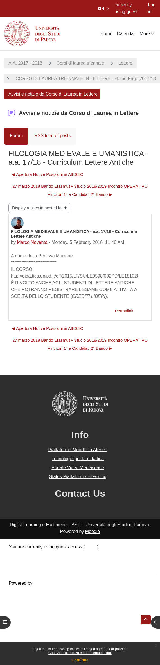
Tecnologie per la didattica (78, 458)
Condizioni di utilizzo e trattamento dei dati (80, 653)
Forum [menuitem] (16, 135)
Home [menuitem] (106, 33)
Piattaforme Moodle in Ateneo (77, 449)
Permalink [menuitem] (124, 311)
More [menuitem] (145, 33)
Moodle (92, 531)
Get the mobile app (28, 567)
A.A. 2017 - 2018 (25, 63)
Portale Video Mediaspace (77, 467)
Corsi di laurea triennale (80, 63)
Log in (152, 8)
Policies (16, 560)
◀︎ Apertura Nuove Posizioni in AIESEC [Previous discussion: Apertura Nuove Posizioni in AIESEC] (47, 174)
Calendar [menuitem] (126, 33)
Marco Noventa (32, 242)
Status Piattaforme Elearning (78, 476)
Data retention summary (33, 553)
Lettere (125, 63)
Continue (80, 660)
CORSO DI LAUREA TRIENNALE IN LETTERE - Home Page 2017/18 (85, 78)
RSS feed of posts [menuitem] (52, 135)
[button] (103, 8)
